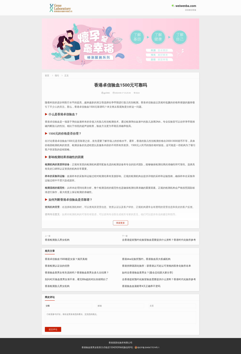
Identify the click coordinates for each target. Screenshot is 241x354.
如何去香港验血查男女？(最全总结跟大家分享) (147, 272)
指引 (57, 75)
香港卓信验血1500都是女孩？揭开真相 (66, 259)
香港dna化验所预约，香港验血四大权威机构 (146, 259)
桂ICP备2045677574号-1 (147, 349)
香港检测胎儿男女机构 (57, 239)
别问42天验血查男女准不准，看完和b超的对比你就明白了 (76, 279)
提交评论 (53, 331)
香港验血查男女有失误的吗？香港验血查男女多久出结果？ (77, 272)
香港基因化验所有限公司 (120, 344)
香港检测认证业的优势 (57, 265)
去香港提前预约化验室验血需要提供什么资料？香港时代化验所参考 (159, 239)
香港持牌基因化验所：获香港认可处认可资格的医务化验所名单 (156, 265)
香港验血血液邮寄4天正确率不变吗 (141, 286)
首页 (47, 75)
